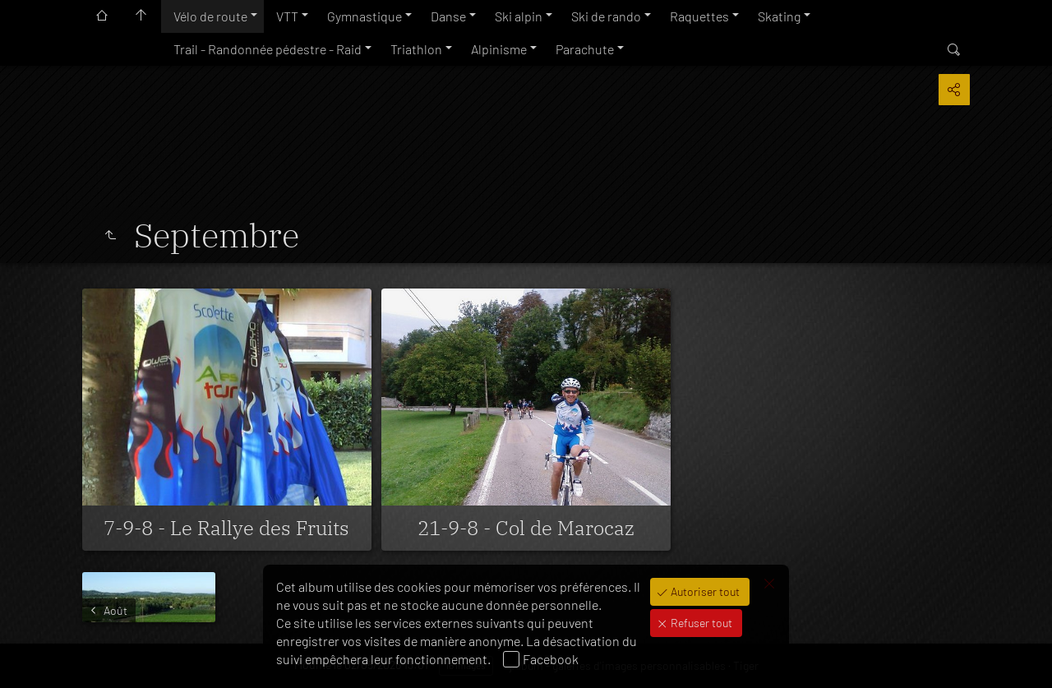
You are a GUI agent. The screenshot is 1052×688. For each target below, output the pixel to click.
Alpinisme (499, 49)
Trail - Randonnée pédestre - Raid (267, 49)
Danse (448, 16)
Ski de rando (606, 16)
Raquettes (699, 16)
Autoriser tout (704, 591)
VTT (287, 16)
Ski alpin (518, 16)
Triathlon (416, 49)
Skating (779, 16)
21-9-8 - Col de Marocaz (526, 528)
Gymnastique (364, 16)
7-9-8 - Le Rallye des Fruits (226, 528)
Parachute (585, 49)
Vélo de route (210, 16)
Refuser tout (700, 623)
